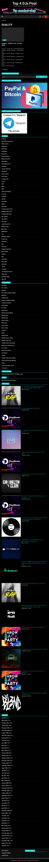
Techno (3, 355)
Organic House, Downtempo (8, 343)
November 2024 (5, 760)
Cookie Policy (5, 855)
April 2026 (4, 718)
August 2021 (5, 843)
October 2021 (5, 838)
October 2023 (5, 793)
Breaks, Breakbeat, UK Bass (8, 300)
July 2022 (4, 815)
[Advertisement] (24, 10)
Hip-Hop (3, 199)
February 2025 (5, 753)
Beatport (4, 290)
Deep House (5, 310)
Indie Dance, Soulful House (8, 345)
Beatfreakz (4, 148)
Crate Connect (5, 174)
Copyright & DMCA (6, 853)
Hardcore (4, 330)
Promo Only (4, 239)
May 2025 (4, 745)
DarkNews (29, 860)
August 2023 (5, 798)
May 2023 (4, 805)
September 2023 (6, 795)
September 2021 (6, 840)
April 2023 (4, 808)
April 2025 (4, 748)
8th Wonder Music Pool (7, 141)
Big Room (4, 295)
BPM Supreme (5, 143)
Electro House (5, 320)
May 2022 (4, 820)
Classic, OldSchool (6, 169)
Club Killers (4, 171)
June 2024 (4, 773)
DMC (3, 184)
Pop (3, 234)
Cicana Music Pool (6, 164)
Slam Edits (4, 264)
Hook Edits (4, 201)
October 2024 (5, 763)
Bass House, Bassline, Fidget (9, 292)
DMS (3, 189)
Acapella (4, 138)
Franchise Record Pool (7, 209)
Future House (5, 325)
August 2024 (5, 768)
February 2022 (5, 828)
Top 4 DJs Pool (24, 3)
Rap (2, 244)
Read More (5, 69)
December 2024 (5, 758)
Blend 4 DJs (4, 154)
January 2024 (5, 785)
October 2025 (5, 733)
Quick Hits (4, 241)
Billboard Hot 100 (6, 159)
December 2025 (5, 728)
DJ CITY (3, 181)
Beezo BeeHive (5, 156)
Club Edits (4, 166)
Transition (4, 269)
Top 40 (3, 266)
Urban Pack (4, 274)
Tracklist (4, 40)
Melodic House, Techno (7, 338)
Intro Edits (4, 221)
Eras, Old (4, 194)
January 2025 (5, 755)
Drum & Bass (5, 305)
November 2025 (5, 730)
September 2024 (6, 765)
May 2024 (4, 775)
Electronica (4, 323)
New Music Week (6, 236)
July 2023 (4, 800)
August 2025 (5, 738)
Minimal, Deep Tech (6, 340)
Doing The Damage (6, 191)
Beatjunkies (4, 151)
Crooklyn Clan (5, 179)
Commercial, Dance (6, 302)
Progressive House (6, 350)
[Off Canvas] (2, 16)
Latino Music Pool (6, 224)
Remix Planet (5, 251)
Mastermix (4, 229)
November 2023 (5, 790)
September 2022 (6, 810)
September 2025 (6, 735)
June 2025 (4, 743)
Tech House (4, 353)
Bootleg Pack (5, 297)
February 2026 (5, 723)
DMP (3, 186)
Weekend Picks (45, 16)
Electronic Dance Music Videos (9, 380)
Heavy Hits (4, 206)
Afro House (4, 287)
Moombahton (5, 318)
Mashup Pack (5, 315)
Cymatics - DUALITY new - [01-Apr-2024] (13, 34)
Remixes (4, 254)
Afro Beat (4, 285)
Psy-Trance (4, 348)
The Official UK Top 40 (7, 271)
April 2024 (4, 778)
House (3, 333)
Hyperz (3, 204)
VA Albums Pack (5, 276)
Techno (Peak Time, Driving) (8, 358)
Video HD (4, 279)
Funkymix (4, 196)
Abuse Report (5, 850)
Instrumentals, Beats (7, 214)
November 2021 (5, 835)
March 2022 (4, 825)
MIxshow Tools (5, 226)
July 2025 (4, 740)
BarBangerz (4, 146)
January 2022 (5, 830)
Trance (3, 363)
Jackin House (5, 335)
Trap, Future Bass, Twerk (8, 365)
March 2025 (4, 750)
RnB (2, 256)
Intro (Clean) (5, 216)
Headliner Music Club (7, 211)
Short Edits (4, 261)
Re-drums (4, 246)
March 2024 (4, 780)
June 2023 (4, 803)
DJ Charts (4, 307)
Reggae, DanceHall (6, 249)
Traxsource (4, 368)
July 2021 (4, 845)
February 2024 (5, 783)
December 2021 (5, 833)
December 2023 (5, 788)
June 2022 (4, 818)
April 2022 (4, 823)
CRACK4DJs (4, 161)
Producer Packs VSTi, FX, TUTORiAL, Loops (12, 374)
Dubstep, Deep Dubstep (7, 313)
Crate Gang (4, 176)
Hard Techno (5, 328)
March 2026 (4, 720)
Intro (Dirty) (4, 219)
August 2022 (5, 813)
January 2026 (5, 725)
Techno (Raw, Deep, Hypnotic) (9, 360)
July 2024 (4, 770)
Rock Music (4, 259)
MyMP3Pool (4, 231)
